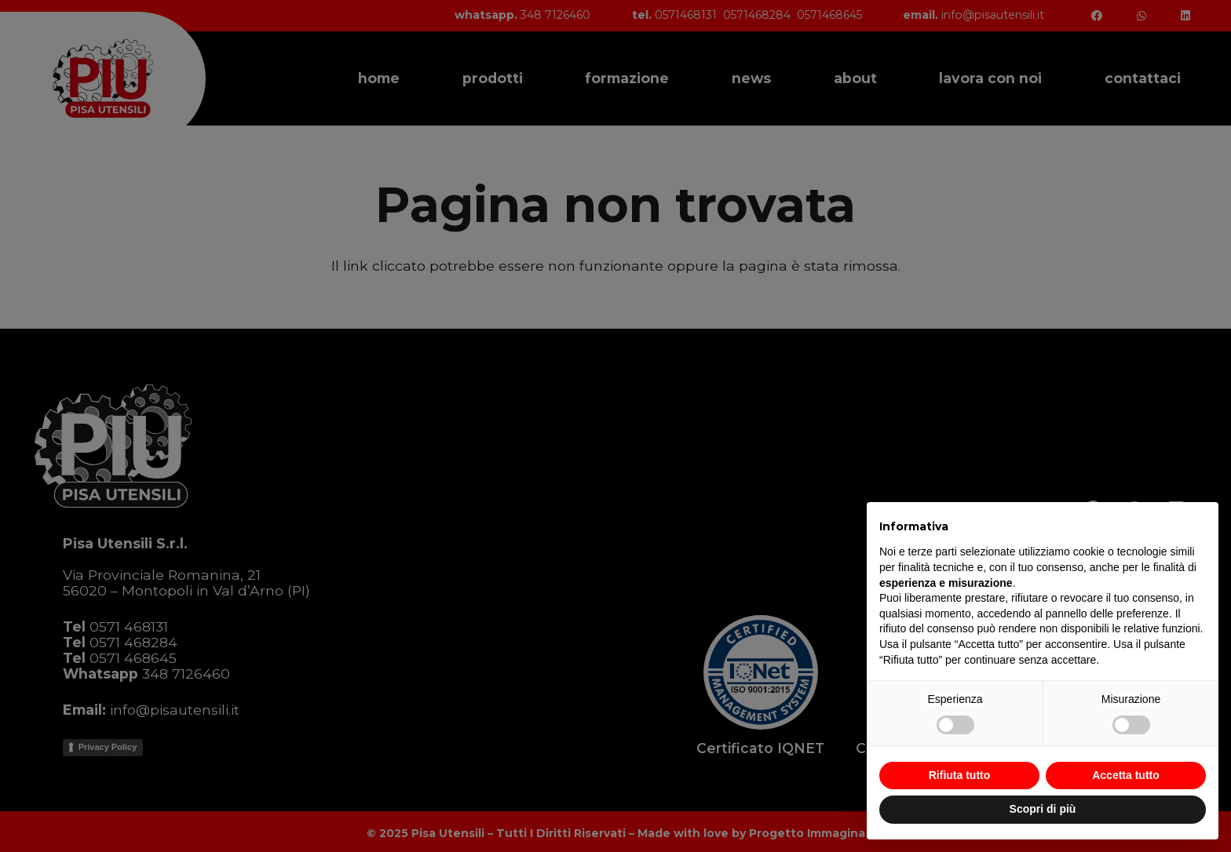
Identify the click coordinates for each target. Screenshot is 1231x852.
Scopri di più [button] (1043, 809)
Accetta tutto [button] (1126, 775)
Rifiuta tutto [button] (960, 775)
